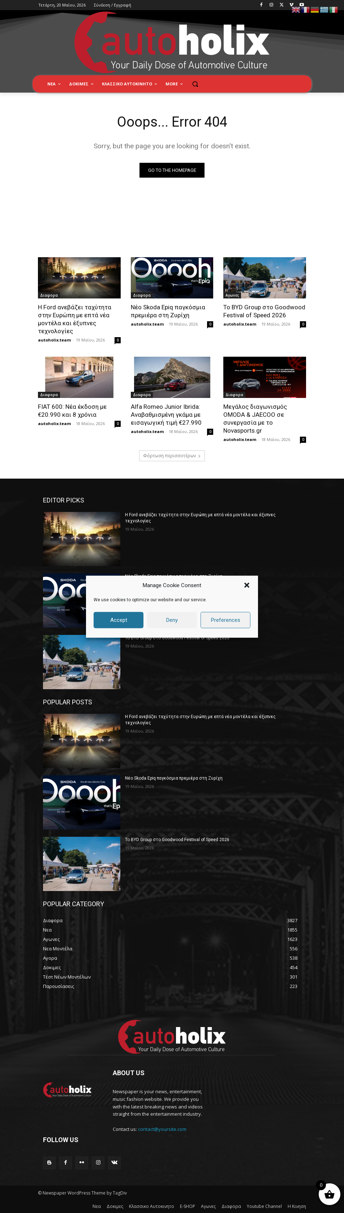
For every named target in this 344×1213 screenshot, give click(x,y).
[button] (246, 585)
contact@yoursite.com (162, 1129)
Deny (172, 620)
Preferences (225, 620)
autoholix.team (54, 340)
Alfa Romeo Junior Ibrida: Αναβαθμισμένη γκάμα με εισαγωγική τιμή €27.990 (166, 414)
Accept (118, 620)
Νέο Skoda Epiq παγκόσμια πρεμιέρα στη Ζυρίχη (174, 778)
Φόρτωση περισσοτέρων (172, 456)
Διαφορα (49, 295)
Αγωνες (232, 295)
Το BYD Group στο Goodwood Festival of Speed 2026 (177, 637)
